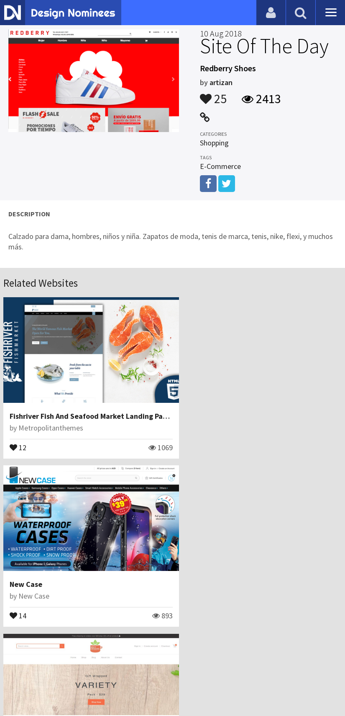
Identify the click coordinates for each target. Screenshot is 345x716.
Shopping (214, 143)
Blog (17, 676)
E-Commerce (220, 166)
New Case (198, 410)
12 (18, 441)
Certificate (89, 676)
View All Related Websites (173, 640)
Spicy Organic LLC (39, 572)
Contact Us (48, 676)
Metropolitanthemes (50, 422)
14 (190, 441)
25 (213, 95)
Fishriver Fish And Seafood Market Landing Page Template (107, 410)
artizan (221, 82)
